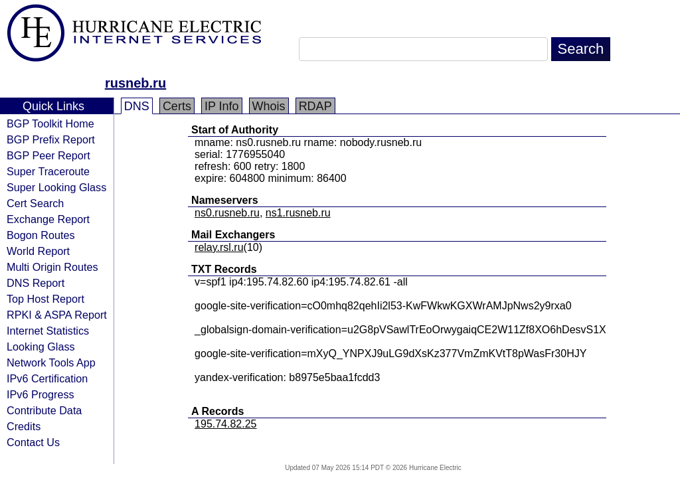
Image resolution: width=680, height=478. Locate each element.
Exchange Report (48, 219)
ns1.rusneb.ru (298, 212)
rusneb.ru (135, 83)
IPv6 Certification (47, 378)
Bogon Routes (41, 235)
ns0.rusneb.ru (227, 212)
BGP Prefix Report (51, 139)
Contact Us (33, 442)
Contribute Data (44, 410)
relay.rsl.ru (219, 247)
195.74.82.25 (225, 424)
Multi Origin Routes (52, 267)
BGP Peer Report (48, 155)
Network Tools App (51, 362)
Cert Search (35, 203)
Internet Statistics (48, 331)
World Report (38, 251)
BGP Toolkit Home (50, 123)
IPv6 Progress (40, 394)
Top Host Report (45, 299)
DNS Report (35, 283)
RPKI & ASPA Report (57, 315)
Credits (24, 426)
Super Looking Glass (56, 187)
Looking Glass (41, 347)
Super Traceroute (48, 171)
